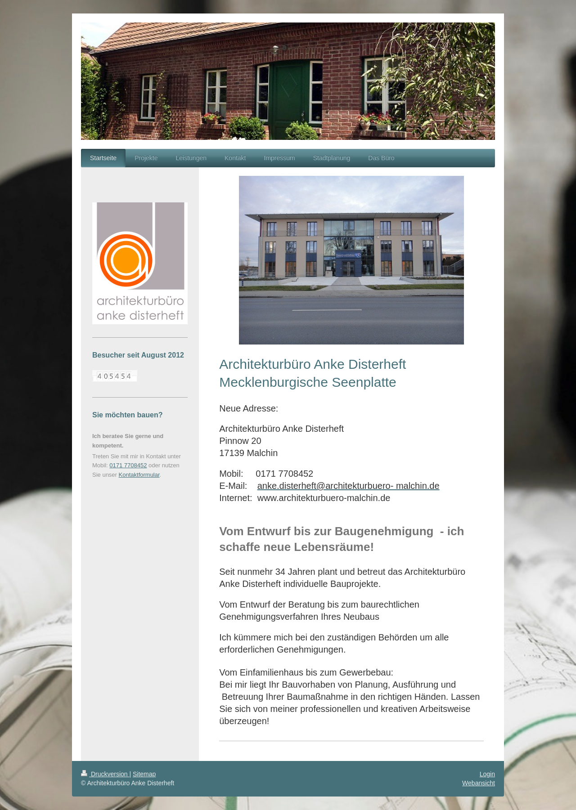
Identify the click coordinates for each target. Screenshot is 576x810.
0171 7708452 (128, 465)
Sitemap (144, 774)
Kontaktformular (139, 474)
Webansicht (478, 783)
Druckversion (105, 774)
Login (487, 774)
